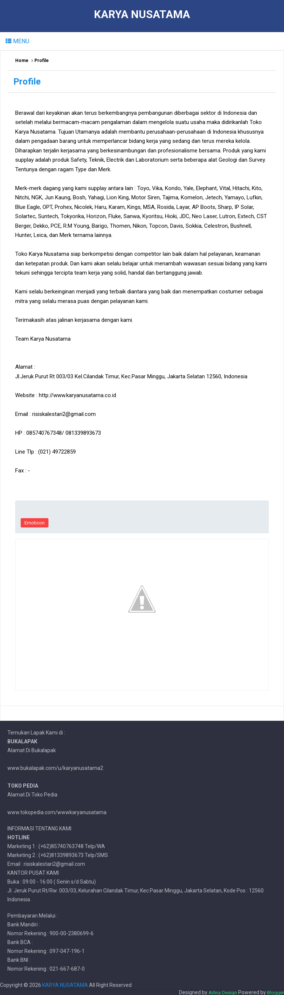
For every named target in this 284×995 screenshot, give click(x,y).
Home (21, 60)
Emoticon (34, 523)
